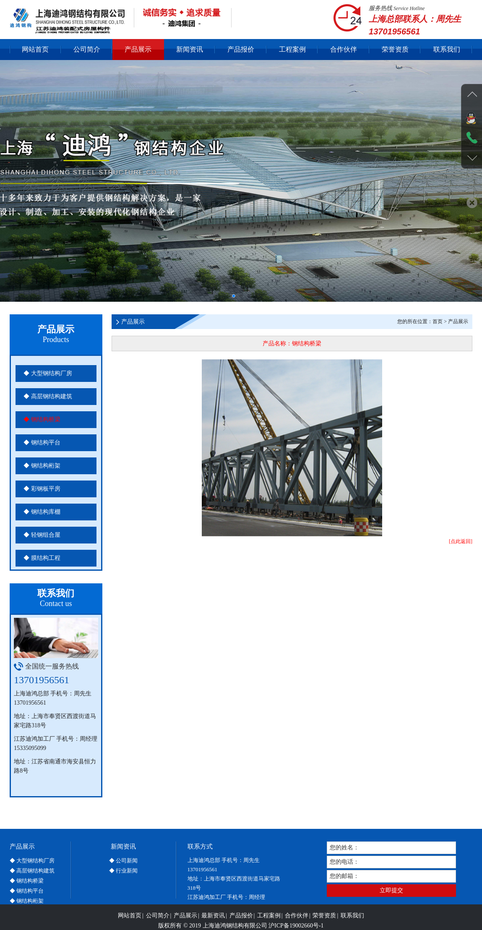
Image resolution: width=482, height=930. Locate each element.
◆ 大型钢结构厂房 (47, 373)
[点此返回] (460, 541)
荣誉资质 (395, 49)
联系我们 (446, 49)
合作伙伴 (343, 49)
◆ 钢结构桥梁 (41, 419)
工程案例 (292, 49)
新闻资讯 (189, 49)
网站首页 (35, 49)
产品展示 (138, 49)
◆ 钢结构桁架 (41, 465)
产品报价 (240, 49)
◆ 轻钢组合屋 (41, 535)
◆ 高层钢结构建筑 (47, 396)
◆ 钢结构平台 (41, 442)
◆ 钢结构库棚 (41, 512)
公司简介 (86, 49)
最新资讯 (213, 924)
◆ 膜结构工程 (41, 558)
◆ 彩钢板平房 (41, 489)
